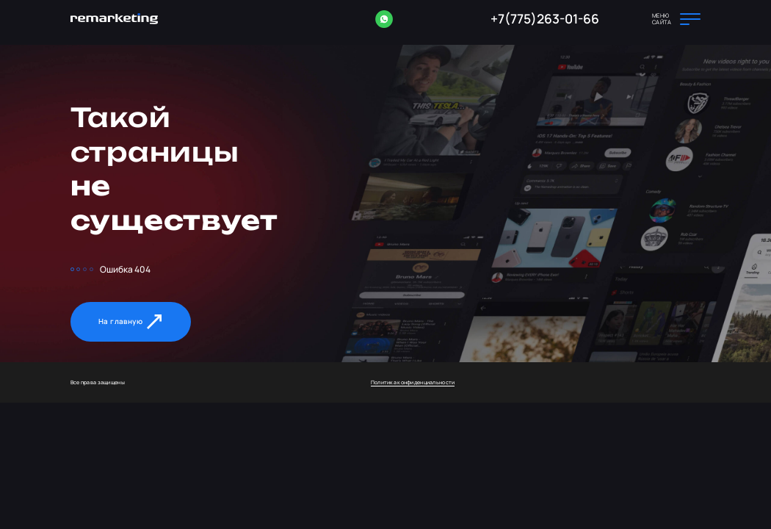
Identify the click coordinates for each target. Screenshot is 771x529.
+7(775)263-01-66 (545, 18)
